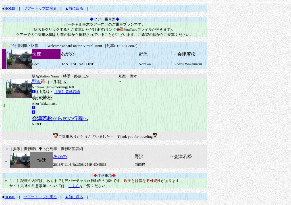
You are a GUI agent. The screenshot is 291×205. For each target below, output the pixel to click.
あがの (60, 156)
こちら (74, 186)
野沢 (36, 81)
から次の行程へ (60, 118)
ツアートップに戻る (40, 8)
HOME (10, 8)
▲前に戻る (74, 8)
